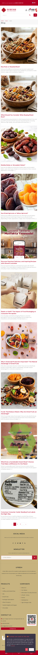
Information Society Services (29, 592)
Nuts (3, 588)
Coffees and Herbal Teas (8, 591)
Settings (31, 649)
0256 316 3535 (5, 623)
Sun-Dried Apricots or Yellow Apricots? (14, 213)
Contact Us (13, 628)
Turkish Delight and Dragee (9, 605)
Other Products (6, 602)
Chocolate (5, 608)
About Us (23, 587)
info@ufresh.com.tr (7, 626)
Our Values (24, 590)
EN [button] (34, 2)
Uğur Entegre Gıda (26, 602)
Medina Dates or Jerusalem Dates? (13, 165)
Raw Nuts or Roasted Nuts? (10, 67)
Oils (3, 594)
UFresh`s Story (25, 595)
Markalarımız (24, 600)
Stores (23, 597)
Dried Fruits (5, 596)
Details (13, 645)
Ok (26, 649)
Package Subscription (8, 599)
